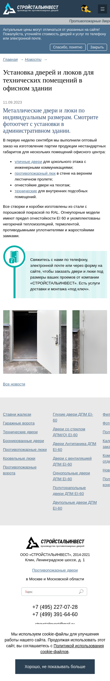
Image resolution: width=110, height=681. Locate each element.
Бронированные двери (23, 441)
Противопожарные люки (25, 449)
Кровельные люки (19, 458)
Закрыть (97, 47)
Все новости (14, 384)
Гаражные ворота (19, 423)
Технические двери (20, 432)
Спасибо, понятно (67, 47)
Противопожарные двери (55, 570)
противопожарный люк (35, 173)
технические (26, 191)
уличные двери (28, 161)
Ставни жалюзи (17, 414)
